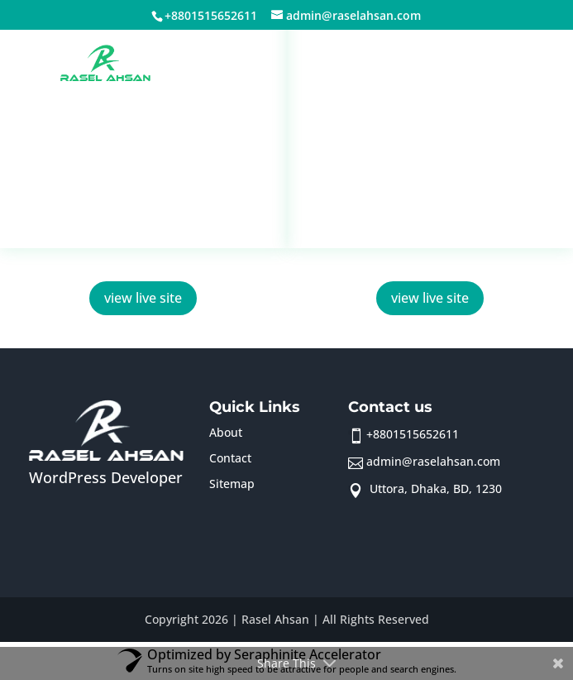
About (225, 432)
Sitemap (232, 483)
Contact (230, 458)
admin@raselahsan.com (433, 461)
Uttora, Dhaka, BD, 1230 (434, 488)
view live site (143, 298)
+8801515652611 (412, 434)
